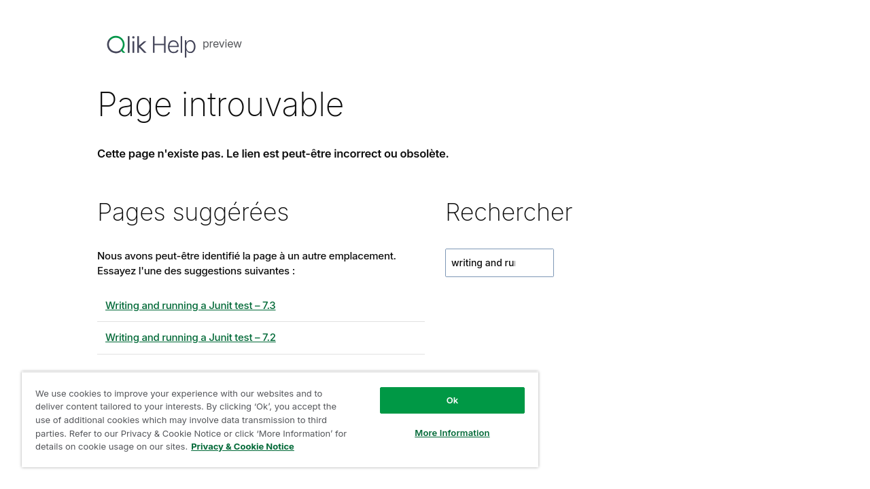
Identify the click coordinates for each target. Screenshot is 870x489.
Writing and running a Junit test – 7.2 (190, 337)
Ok (442, 400)
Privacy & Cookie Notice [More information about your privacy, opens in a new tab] (257, 446)
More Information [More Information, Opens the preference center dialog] (441, 432)
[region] (274, 419)
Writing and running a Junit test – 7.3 (190, 305)
